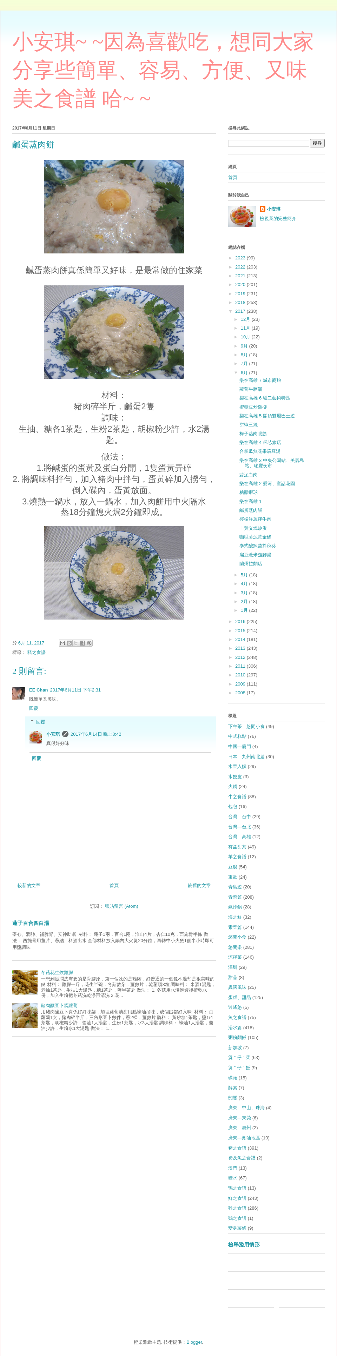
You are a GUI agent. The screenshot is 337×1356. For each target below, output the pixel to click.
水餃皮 (235, 776)
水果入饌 (237, 766)
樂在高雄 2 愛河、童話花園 (267, 483)
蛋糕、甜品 (239, 997)
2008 (241, 692)
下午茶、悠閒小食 (246, 726)
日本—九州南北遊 (246, 756)
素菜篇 (235, 927)
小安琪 (53, 734)
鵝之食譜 (237, 1218)
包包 (232, 806)
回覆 (33, 708)
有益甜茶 (237, 846)
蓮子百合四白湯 (30, 923)
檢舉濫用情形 (244, 1245)
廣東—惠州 (239, 1127)
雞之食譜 (237, 1208)
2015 (241, 630)
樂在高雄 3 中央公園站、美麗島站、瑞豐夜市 (271, 463)
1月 (245, 610)
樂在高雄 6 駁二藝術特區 (264, 398)
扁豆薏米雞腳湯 (255, 554)
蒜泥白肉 (248, 474)
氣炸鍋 (235, 906)
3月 (245, 592)
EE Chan (38, 690)
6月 (245, 372)
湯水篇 (235, 1027)
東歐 (232, 877)
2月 (245, 601)
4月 (245, 583)
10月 (246, 336)
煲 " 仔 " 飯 (239, 1067)
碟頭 (232, 1077)
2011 (241, 666)
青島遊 (235, 886)
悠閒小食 (237, 937)
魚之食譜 (237, 1017)
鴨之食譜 (237, 1188)
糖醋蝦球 (248, 492)
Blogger (194, 1342)
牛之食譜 (237, 796)
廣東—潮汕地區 (244, 1137)
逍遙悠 (235, 1007)
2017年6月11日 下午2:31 (75, 690)
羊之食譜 (237, 856)
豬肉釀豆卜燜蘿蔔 (59, 1005)
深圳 (232, 967)
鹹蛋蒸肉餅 (250, 510)
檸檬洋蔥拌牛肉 (255, 519)
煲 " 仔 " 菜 (239, 1057)
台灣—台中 (239, 816)
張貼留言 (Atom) (121, 906)
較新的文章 (29, 885)
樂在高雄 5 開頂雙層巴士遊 (267, 415)
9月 (245, 346)
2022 (241, 267)
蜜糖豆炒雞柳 (253, 407)
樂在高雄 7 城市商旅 (260, 380)
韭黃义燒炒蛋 (253, 528)
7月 (245, 363)
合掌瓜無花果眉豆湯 (259, 451)
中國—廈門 (239, 746)
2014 (241, 639)
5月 (245, 574)
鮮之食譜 (237, 1198)
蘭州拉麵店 (250, 563)
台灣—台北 (239, 826)
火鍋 (232, 786)
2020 (241, 284)
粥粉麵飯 (237, 1037)
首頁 (114, 885)
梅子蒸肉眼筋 (253, 433)
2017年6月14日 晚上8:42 (96, 734)
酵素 (232, 1087)
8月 (245, 354)
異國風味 (237, 987)
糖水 (232, 1177)
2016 (241, 621)
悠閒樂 (235, 947)
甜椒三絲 (248, 424)
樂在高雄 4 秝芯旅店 (260, 442)
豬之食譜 (36, 652)
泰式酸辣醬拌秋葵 (257, 545)
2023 (241, 257)
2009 (241, 684)
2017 (241, 311)
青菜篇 (235, 897)
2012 (241, 657)
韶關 (232, 1097)
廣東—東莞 (239, 1117)
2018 (241, 302)
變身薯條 (237, 1228)
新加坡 (235, 1047)
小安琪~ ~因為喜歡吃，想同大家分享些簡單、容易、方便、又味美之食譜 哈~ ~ (163, 70)
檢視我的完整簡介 (278, 218)
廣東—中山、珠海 (246, 1107)
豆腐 (232, 866)
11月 (246, 328)
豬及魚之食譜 (242, 1157)
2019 (241, 293)
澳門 (232, 1168)
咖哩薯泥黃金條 (255, 537)
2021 (241, 275)
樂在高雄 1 (250, 501)
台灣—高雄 (239, 836)
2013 (241, 648)
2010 (241, 674)
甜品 (232, 977)
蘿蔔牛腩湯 (250, 389)
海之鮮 (235, 917)
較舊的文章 (199, 885)
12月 (246, 319)
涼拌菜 (235, 957)
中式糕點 (237, 736)
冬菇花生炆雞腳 (57, 972)
